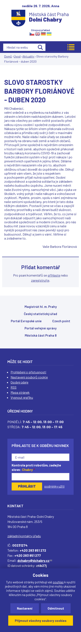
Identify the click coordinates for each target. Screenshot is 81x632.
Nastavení (24, 608)
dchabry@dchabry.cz (34, 560)
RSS (13, 387)
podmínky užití (54, 486)
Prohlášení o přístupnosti (28, 372)
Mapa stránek (20, 392)
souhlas (58, 582)
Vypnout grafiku (22, 397)
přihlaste (54, 275)
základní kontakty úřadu (24, 536)
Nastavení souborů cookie (29, 377)
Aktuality (28, 56)
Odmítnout (56, 608)
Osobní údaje (19, 382)
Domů (8, 56)
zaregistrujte (40, 280)
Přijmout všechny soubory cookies (40, 620)
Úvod (17, 56)
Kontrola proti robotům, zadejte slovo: (36, 467)
